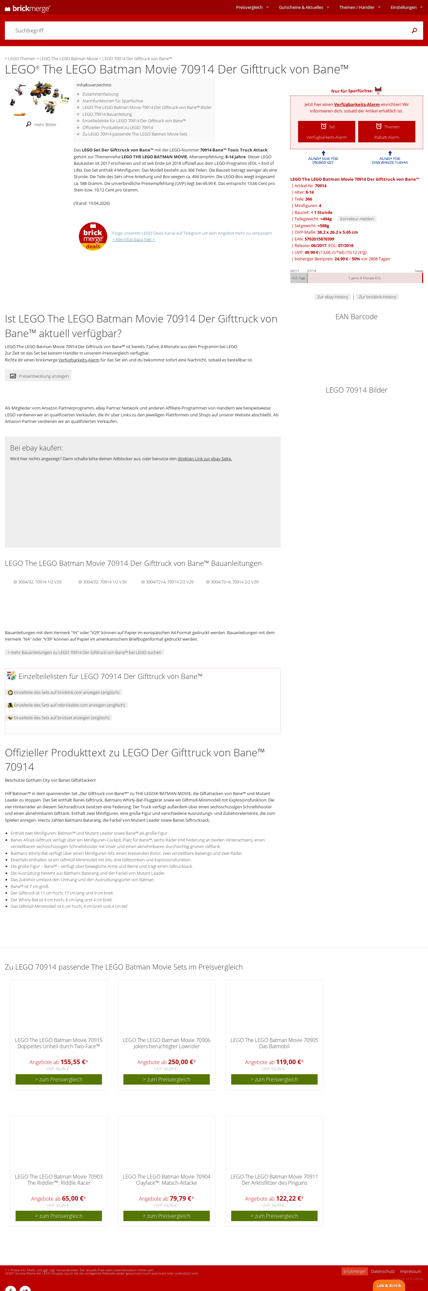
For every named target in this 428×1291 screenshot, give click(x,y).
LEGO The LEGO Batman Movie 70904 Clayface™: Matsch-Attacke (166, 1179)
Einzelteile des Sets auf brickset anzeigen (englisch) (58, 718)
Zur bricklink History (377, 297)
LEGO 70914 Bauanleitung (107, 114)
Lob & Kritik (389, 1285)
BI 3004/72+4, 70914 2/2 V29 (167, 581)
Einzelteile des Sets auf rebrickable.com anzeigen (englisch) (66, 705)
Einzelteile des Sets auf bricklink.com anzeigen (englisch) (64, 692)
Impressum (410, 1271)
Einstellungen (404, 7)
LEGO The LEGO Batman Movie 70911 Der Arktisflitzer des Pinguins (274, 1179)
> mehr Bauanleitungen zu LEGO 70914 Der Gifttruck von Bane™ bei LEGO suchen (84, 652)
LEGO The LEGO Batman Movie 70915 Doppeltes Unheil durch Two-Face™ (59, 1043)
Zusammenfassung (100, 94)
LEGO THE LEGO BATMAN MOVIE (154, 157)
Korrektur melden (357, 219)
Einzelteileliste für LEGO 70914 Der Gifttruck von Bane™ (134, 121)
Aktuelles (301, 7)
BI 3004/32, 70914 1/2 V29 (37, 581)
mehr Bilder (39, 124)
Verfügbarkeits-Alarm (357, 104)
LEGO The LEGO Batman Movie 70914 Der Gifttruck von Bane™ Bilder (147, 107)
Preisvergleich (249, 7)
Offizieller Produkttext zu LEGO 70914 (117, 127)
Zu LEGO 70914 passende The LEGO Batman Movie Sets (134, 134)
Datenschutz (383, 1271)
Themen (356, 7)
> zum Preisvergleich (58, 1079)
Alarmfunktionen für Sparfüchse (112, 101)
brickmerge (355, 1271)
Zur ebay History (332, 297)
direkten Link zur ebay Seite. (205, 459)
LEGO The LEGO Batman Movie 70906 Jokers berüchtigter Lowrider (166, 1043)
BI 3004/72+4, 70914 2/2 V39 (232, 581)
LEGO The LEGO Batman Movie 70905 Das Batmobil (274, 1043)
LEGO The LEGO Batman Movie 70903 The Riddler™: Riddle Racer (59, 1179)
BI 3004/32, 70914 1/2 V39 (102, 581)
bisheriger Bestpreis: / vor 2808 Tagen (342, 259)
